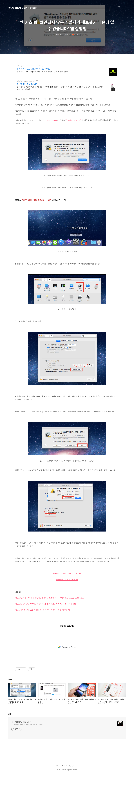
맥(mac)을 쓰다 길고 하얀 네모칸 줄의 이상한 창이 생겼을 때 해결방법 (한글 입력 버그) (45, 604)
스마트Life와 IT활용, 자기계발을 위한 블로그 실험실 (27, 724)
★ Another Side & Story (18, 7)
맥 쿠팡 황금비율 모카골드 (27, 84)
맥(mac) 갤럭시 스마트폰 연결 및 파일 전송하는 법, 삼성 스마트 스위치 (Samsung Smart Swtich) (49, 598)
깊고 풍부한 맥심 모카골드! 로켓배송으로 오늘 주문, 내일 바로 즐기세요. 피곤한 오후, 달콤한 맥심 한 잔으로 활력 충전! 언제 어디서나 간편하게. (60, 88)
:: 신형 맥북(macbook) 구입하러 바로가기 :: (67, 573)
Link (57, 766)
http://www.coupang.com (26, 81)
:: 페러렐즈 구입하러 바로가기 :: (67, 579)
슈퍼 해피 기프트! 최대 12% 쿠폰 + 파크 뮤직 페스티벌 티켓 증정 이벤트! (42, 71)
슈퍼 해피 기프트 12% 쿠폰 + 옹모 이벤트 (33, 69)
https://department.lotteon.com (28, 66)
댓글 (10, 714)
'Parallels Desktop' (73, 120)
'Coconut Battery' (50, 120)
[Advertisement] (67, 647)
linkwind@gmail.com (70, 766)
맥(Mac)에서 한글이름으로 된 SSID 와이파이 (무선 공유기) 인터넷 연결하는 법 (42, 610)
